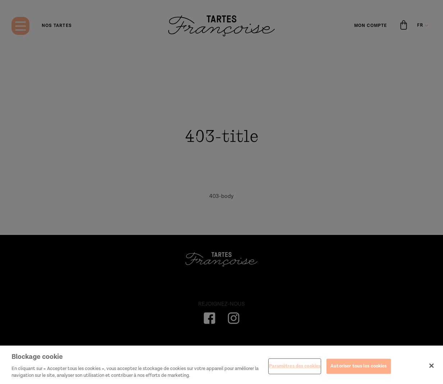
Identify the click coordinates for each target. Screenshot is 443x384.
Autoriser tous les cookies (358, 368)
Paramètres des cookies (294, 368)
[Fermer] (431, 368)
